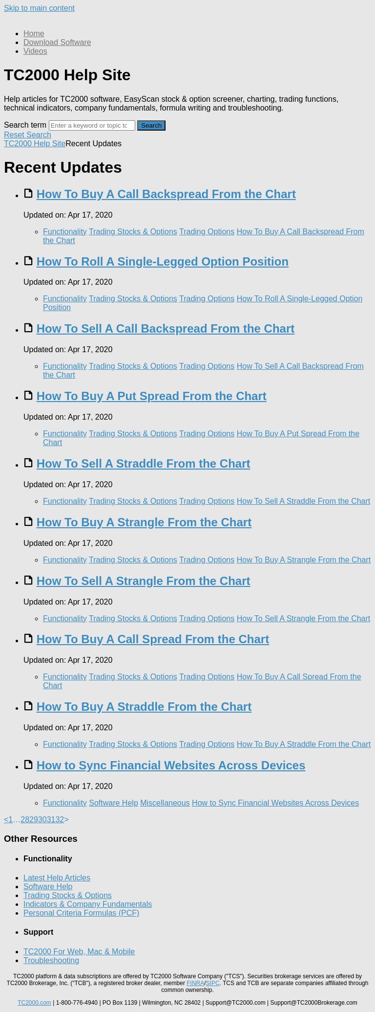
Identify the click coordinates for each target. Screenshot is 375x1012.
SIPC (213, 983)
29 (33, 819)
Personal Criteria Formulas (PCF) (81, 913)
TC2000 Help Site (34, 143)
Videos (35, 51)
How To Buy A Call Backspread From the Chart (166, 194)
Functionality (65, 231)
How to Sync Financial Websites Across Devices (171, 765)
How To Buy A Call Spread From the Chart (153, 639)
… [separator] (17, 819)
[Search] (92, 125)
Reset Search (27, 135)
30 (42, 819)
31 (51, 819)
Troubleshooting (51, 960)
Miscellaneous (164, 803)
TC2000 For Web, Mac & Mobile (79, 951)
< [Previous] (6, 819)
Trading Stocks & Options (133, 231)
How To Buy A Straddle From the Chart (144, 706)
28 (25, 819)
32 (59, 819)
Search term (25, 125)
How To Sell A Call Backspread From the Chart (166, 328)
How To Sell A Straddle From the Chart (143, 463)
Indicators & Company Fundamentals (87, 904)
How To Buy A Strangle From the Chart (144, 522)
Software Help (113, 803)
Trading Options (206, 231)
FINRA (195, 983)
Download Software (57, 42)
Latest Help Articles (56, 878)
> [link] (66, 819)
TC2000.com (34, 1002)
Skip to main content (39, 8)
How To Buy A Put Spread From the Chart (152, 396)
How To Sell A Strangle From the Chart (143, 580)
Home (33, 33)
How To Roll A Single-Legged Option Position (163, 261)
